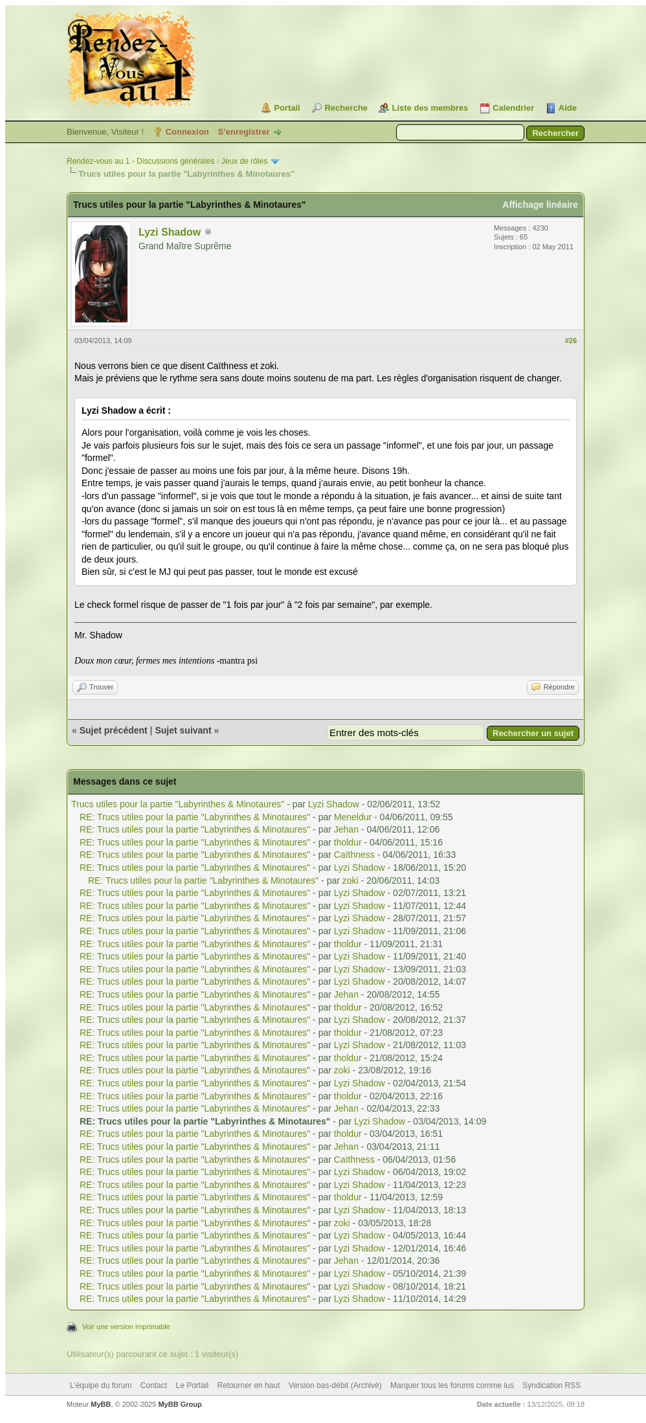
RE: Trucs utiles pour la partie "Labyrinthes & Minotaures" (195, 817)
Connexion (187, 132)
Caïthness (354, 854)
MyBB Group (179, 1404)
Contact (153, 1385)
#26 (571, 340)
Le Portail (191, 1385)
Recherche (345, 108)
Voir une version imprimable (126, 1326)
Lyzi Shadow (170, 232)
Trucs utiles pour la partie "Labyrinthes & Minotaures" (177, 804)
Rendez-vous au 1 (98, 161)
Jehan (346, 829)
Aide (568, 108)
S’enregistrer (243, 132)
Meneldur (353, 817)
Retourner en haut (248, 1385)
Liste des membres (430, 108)
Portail (287, 108)
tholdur (348, 842)
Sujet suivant (183, 730)
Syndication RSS (551, 1385)
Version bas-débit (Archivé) (335, 1385)
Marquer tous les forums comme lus (452, 1385)
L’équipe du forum (100, 1385)
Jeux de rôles (244, 161)
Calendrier (513, 108)
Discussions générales (175, 161)
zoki (350, 880)
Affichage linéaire (540, 204)
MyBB (101, 1404)
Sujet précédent (114, 730)
